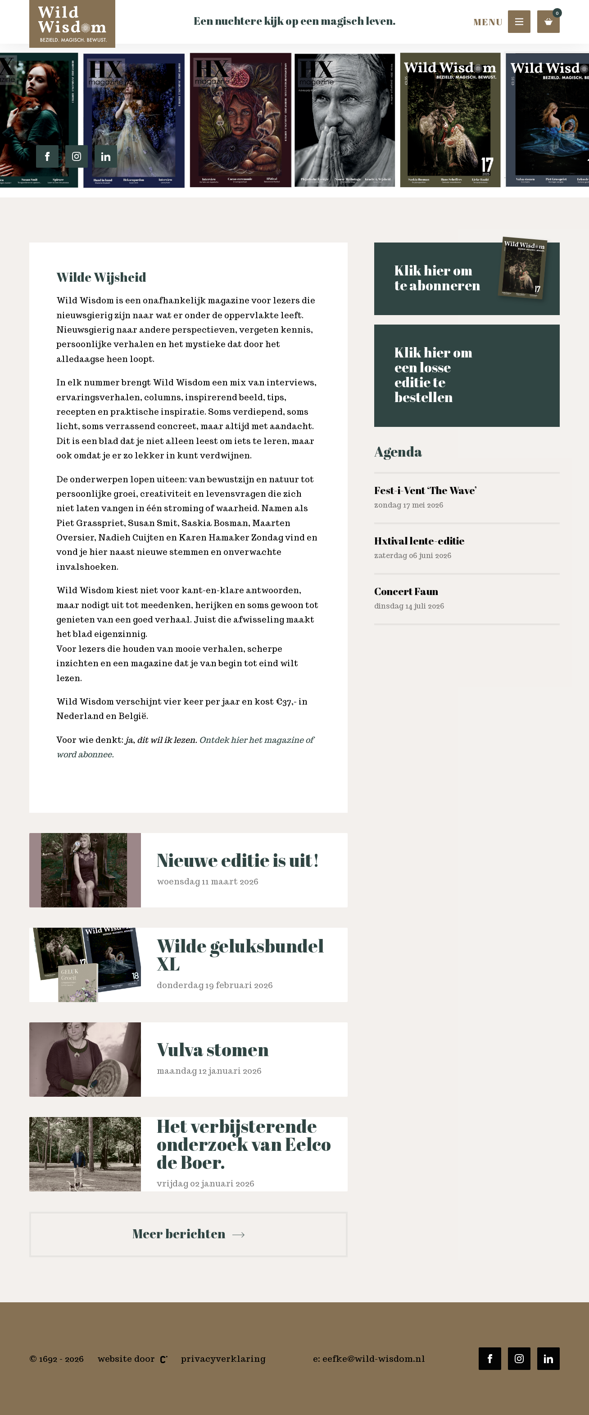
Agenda (398, 456)
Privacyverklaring (223, 1358)
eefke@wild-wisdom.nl (373, 1358)
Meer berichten (188, 1233)
